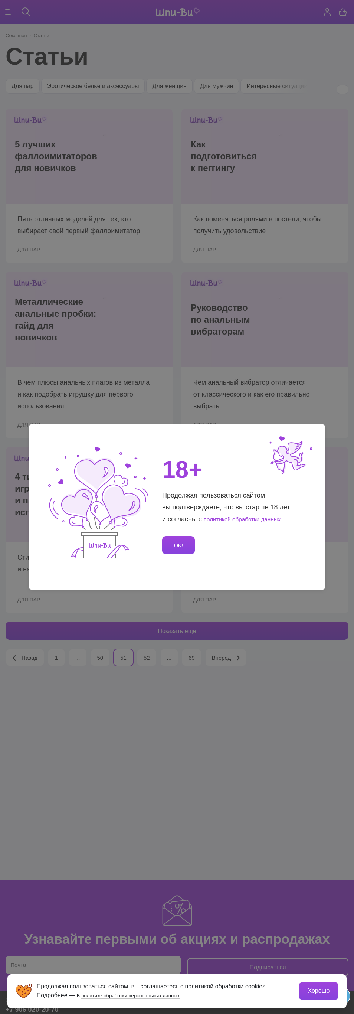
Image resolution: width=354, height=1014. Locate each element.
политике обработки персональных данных (141, 994)
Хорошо (318, 990)
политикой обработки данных (249, 518)
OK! (180, 545)
